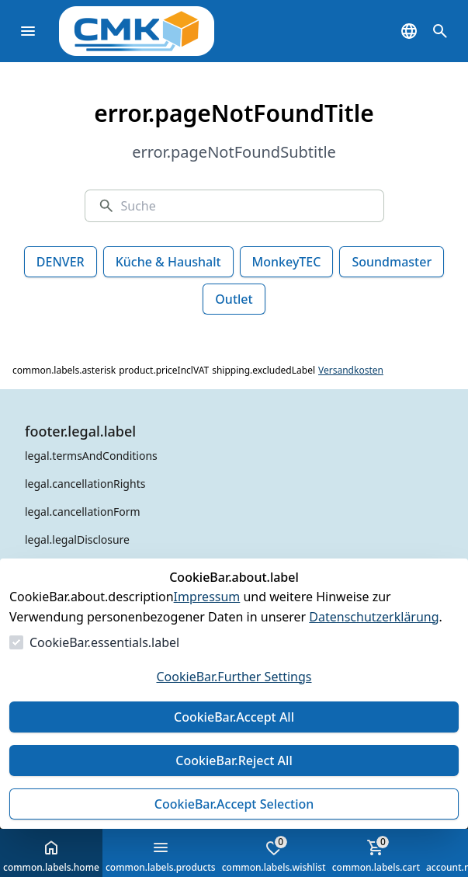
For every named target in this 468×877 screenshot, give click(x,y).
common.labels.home (51, 856)
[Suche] (245, 206)
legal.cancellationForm (82, 511)
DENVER (60, 261)
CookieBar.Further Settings (233, 676)
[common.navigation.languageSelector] (409, 31)
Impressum (207, 596)
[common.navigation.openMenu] (27, 31)
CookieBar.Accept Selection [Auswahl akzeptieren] (234, 804)
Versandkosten (350, 370)
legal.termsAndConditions (91, 455)
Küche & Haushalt (168, 261)
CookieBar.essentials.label (104, 642)
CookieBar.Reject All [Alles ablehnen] (233, 760)
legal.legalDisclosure (77, 539)
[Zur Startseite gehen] (160, 31)
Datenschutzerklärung (374, 616)
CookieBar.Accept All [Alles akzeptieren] (234, 717)
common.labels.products (161, 856)
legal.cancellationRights (85, 483)
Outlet (233, 299)
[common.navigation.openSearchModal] (440, 31)
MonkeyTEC (286, 261)
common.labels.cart (376, 854)
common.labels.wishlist (274, 854)
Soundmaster (392, 261)
